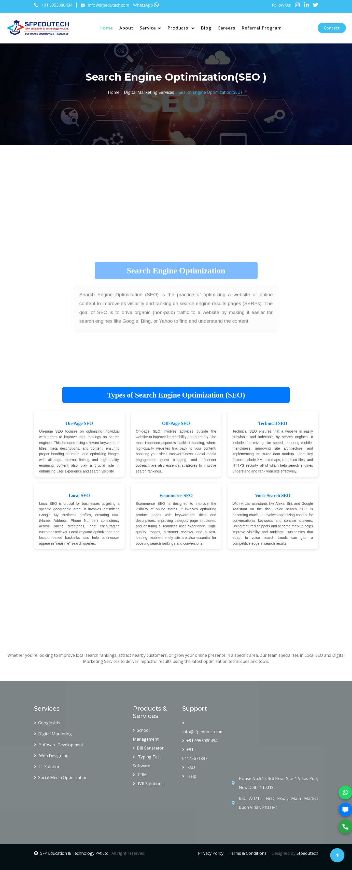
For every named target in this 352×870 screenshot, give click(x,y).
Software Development (58, 744)
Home (106, 28)
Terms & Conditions (248, 853)
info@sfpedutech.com (108, 5)
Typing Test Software (147, 761)
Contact (332, 28)
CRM (140, 774)
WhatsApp (146, 5)
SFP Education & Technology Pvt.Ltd (71, 853)
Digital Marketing (53, 734)
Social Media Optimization (61, 777)
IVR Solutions (148, 783)
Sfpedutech (307, 853)
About (126, 28)
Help (189, 776)
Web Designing (51, 755)
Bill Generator (148, 748)
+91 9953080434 (56, 5)
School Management (146, 734)
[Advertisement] (155, 186)
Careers (226, 28)
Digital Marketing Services (148, 92)
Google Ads (47, 723)
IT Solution (47, 766)
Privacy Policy (211, 853)
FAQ (188, 767)
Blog (206, 28)
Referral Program (262, 28)
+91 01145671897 (194, 754)
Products (178, 28)
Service (148, 28)
